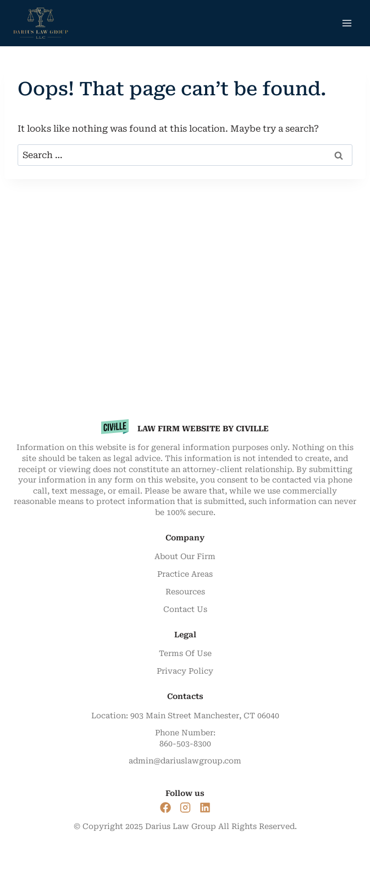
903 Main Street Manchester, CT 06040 (204, 715)
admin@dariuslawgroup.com (185, 760)
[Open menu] (346, 22)
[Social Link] (165, 807)
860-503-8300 (185, 743)
